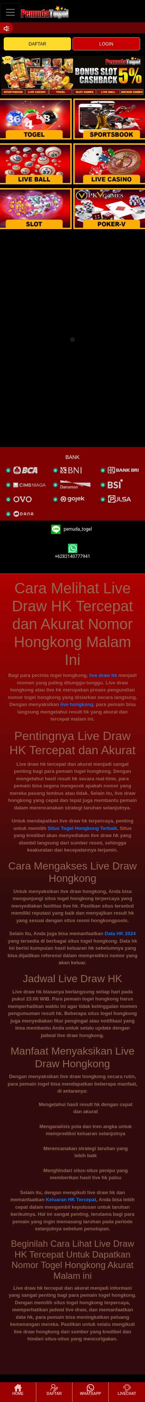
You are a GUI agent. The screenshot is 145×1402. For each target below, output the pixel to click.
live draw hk (103, 675)
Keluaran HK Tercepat (71, 1199)
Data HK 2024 (120, 933)
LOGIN (106, 44)
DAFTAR (37, 44)
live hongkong (77, 704)
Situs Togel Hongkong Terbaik (82, 828)
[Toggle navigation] (10, 12)
